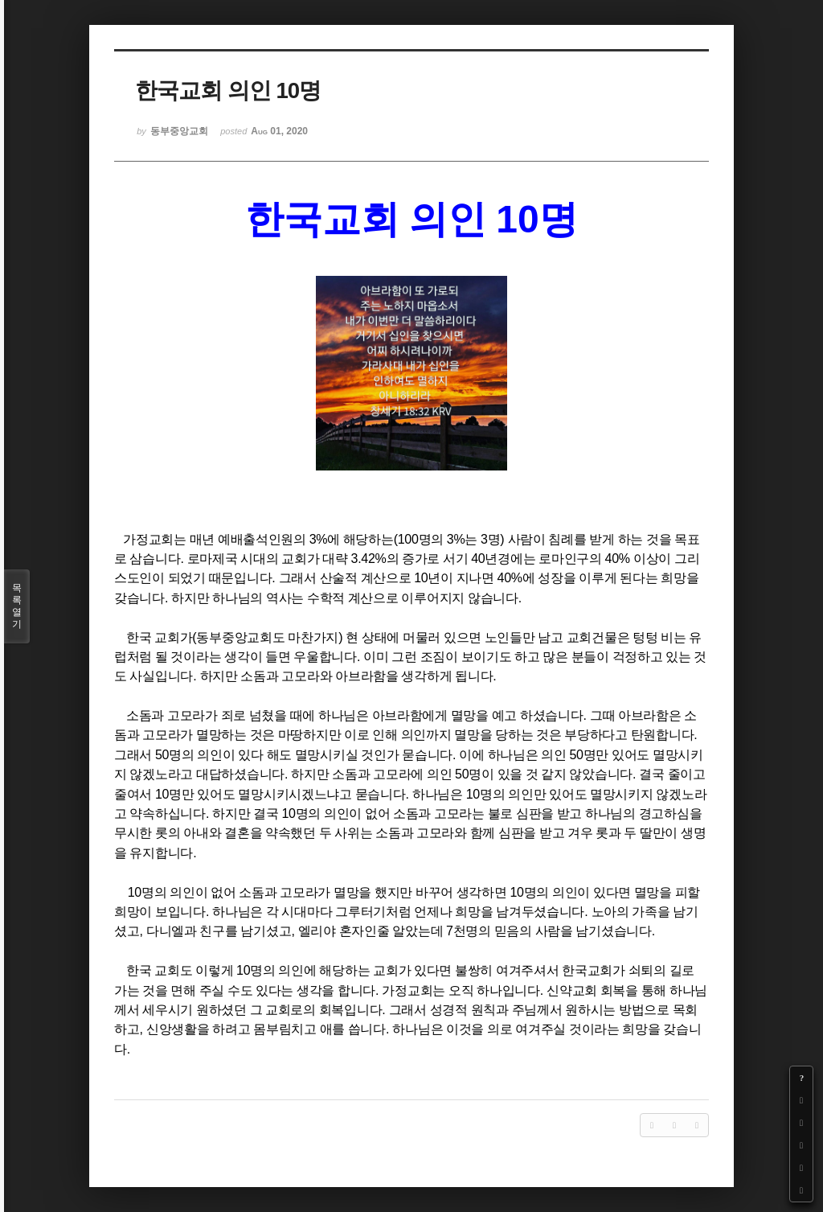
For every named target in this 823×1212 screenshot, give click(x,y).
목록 (17, 606)
